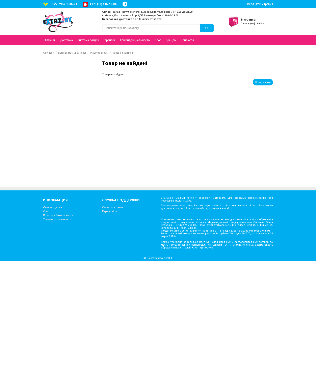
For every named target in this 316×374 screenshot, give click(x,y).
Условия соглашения (55, 332)
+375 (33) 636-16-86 (99, 4)
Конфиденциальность (135, 40)
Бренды (171, 40)
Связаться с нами (113, 320)
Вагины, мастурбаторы (72, 52)
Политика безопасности (58, 328)
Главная (50, 40)
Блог (158, 40)
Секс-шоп (48, 52)
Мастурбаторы (99, 52)
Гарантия (109, 40)
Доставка (66, 40)
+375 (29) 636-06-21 (60, 4)
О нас (46, 324)
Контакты (187, 40)
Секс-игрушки (52, 320)
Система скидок (88, 40)
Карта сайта (109, 324)
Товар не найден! (122, 52)
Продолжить (262, 82)
